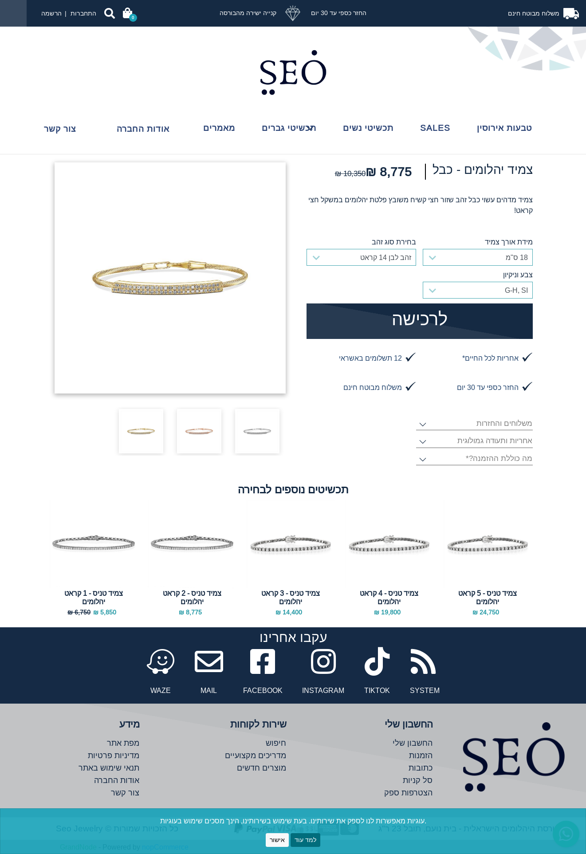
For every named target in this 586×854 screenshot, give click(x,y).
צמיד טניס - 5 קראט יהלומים (487, 597)
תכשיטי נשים (368, 128)
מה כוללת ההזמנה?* (498, 459)
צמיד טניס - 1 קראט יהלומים (93, 597)
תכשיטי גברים (289, 128)
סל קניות (418, 780)
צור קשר (60, 129)
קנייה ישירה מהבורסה (248, 12)
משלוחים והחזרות (504, 424)
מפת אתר (123, 743)
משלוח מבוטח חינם (534, 13)
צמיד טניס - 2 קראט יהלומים (192, 597)
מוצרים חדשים (261, 767)
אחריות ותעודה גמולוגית (494, 441)
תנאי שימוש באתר (109, 767)
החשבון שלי (413, 743)
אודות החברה (143, 129)
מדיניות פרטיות (113, 755)
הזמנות (421, 755)
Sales (435, 128)
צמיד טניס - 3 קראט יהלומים (290, 597)
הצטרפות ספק (408, 792)
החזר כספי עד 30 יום (337, 12)
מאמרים (219, 128)
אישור (277, 839)
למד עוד (305, 839)
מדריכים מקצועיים (255, 755)
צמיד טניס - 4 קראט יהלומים (389, 597)
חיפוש (276, 743)
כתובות (421, 767)
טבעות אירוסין (504, 128)
